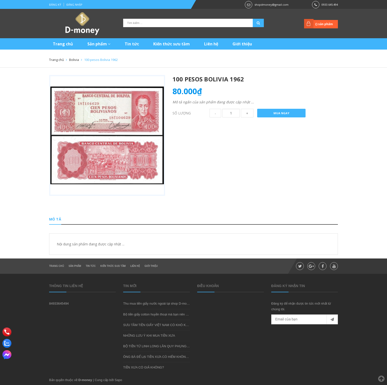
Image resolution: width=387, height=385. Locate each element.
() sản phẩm (324, 24)
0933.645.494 (330, 4)
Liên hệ (211, 44)
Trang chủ (63, 44)
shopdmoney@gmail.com (271, 4)
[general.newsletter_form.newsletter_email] (304, 319)
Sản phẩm (98, 44)
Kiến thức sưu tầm (171, 44)
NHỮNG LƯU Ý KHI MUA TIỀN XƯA (149, 335)
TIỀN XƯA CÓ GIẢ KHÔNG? (143, 367)
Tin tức (132, 44)
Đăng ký (55, 4)
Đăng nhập (74, 4)
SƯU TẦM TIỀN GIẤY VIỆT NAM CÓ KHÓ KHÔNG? (160, 325)
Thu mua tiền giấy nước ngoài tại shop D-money (157, 303)
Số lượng (182, 113)
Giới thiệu (242, 44)
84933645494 (59, 303)
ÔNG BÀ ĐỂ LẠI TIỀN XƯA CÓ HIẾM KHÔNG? (156, 357)
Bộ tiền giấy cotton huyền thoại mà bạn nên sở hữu (159, 314)
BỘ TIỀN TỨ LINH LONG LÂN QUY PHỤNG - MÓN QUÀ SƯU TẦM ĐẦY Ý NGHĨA (182, 346)
